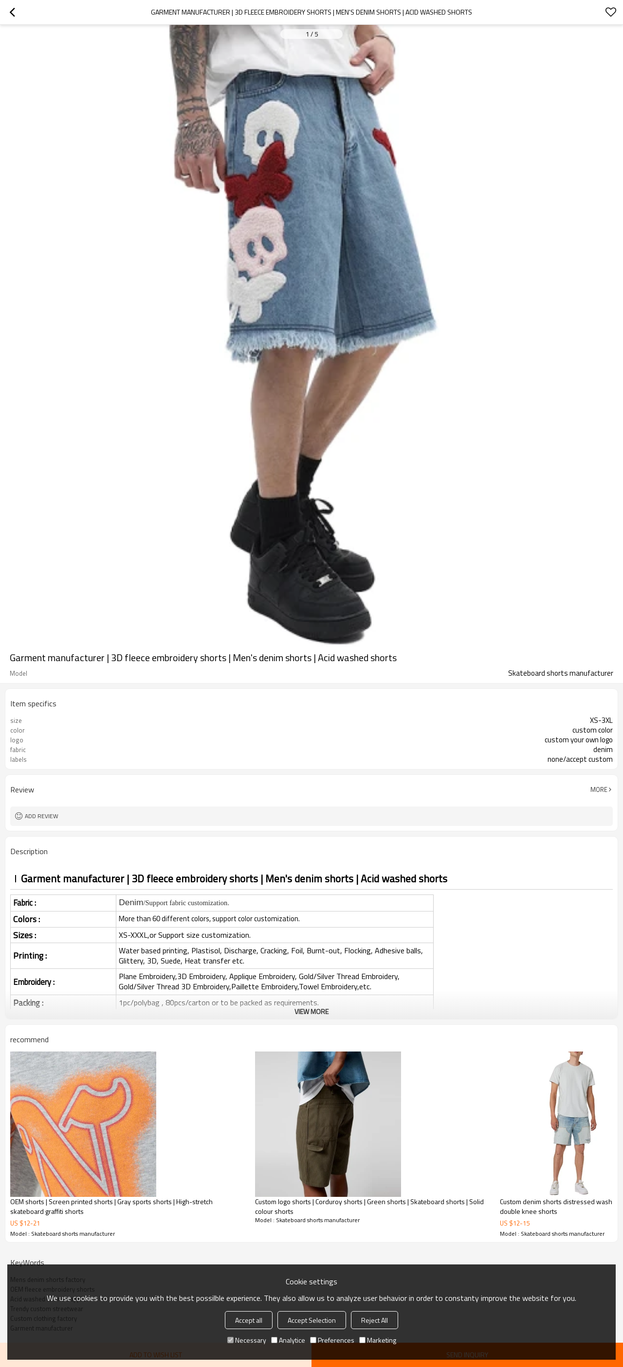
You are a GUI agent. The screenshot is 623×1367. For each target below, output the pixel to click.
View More (311, 1011)
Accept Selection (312, 1320)
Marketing (377, 1340)
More (598, 789)
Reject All (374, 1320)
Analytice (288, 1340)
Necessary (246, 1340)
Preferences (332, 1340)
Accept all (248, 1320)
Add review (41, 816)
